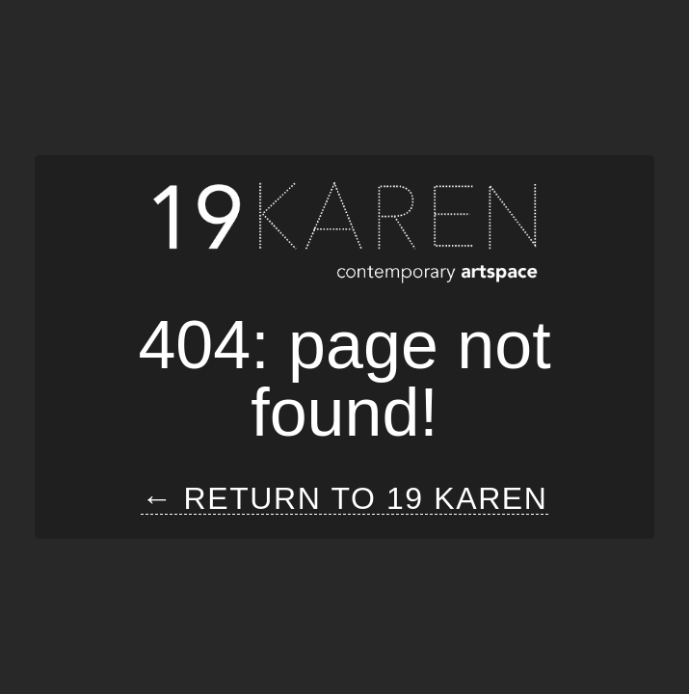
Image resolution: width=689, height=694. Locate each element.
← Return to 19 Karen (344, 499)
